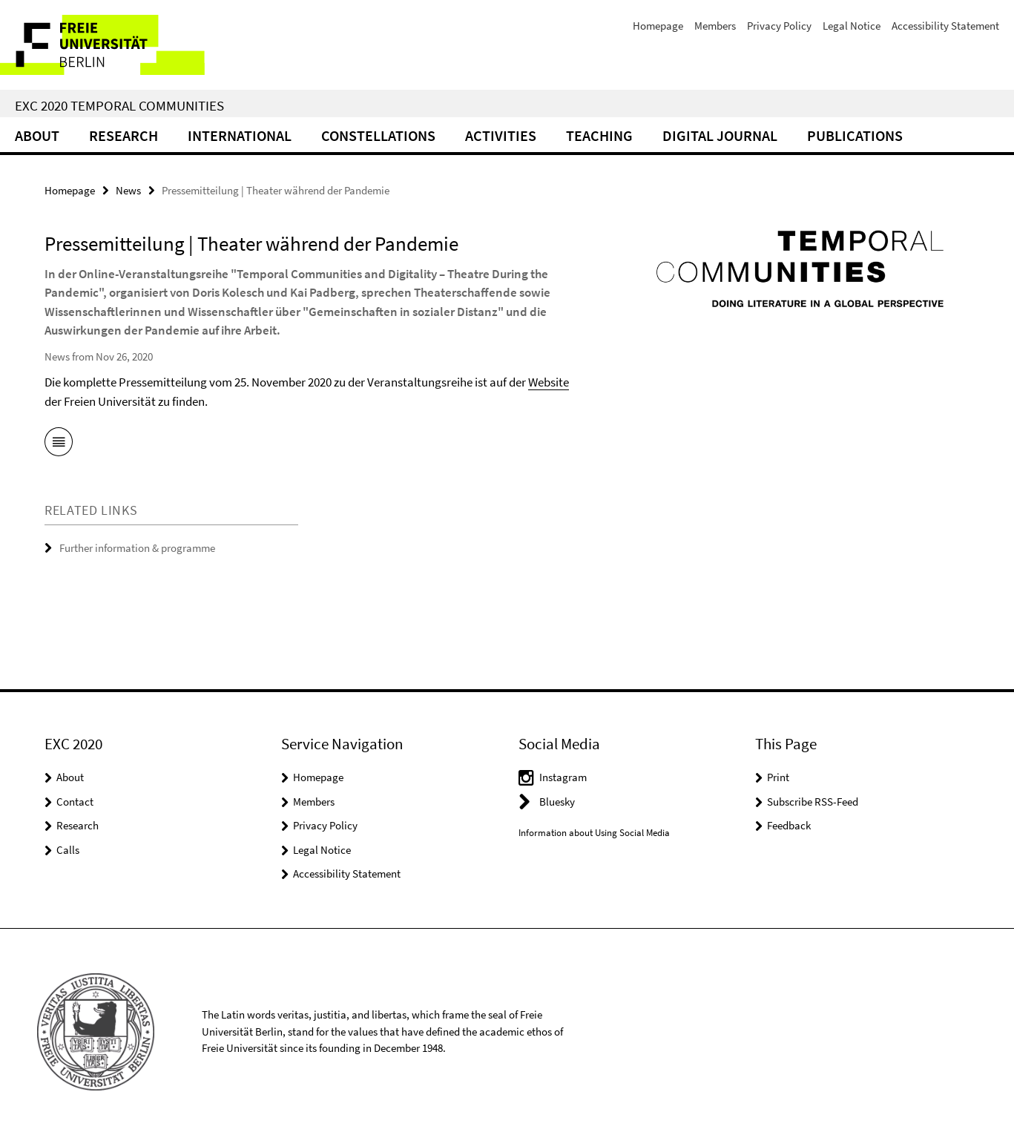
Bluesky (557, 801)
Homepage (658, 26)
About (37, 135)
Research (123, 135)
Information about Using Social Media (594, 832)
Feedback (789, 825)
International (240, 135)
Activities (500, 135)
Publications (855, 135)
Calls (67, 850)
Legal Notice (851, 26)
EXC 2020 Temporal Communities (119, 105)
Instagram (563, 777)
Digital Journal (719, 135)
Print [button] (778, 777)
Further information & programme (137, 548)
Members (715, 26)
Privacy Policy (779, 26)
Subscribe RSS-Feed (812, 801)
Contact (74, 801)
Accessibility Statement (945, 26)
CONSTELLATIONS (378, 135)
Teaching (599, 135)
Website (548, 382)
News (128, 190)
